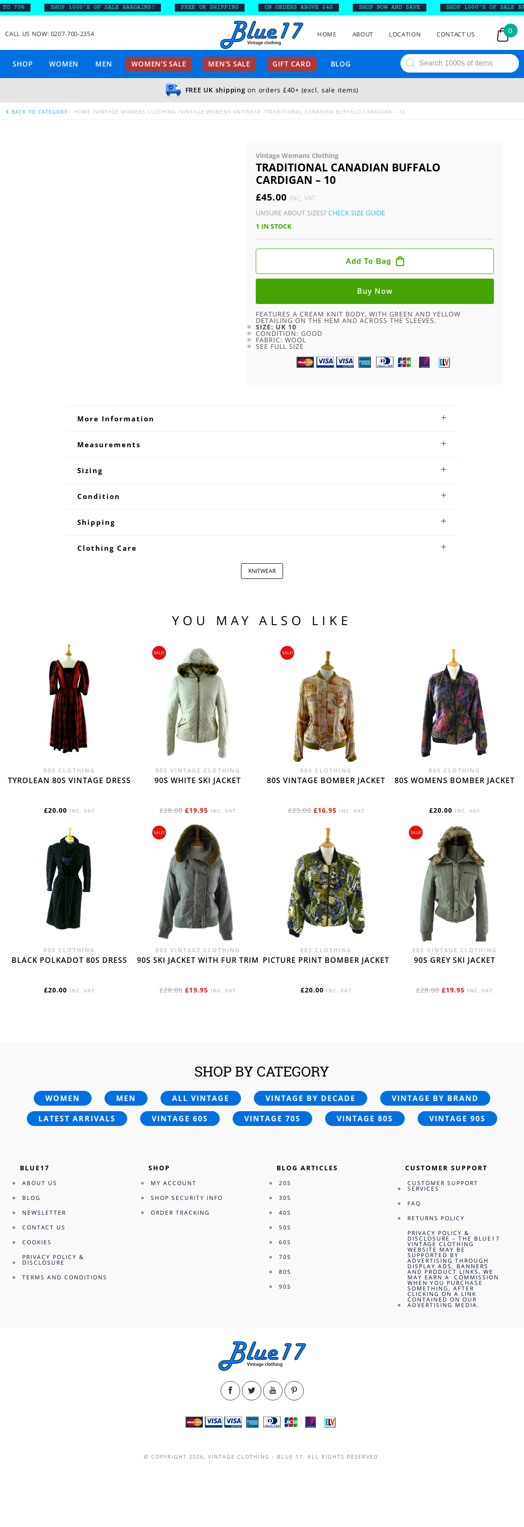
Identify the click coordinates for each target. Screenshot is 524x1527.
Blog (341, 63)
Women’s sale (158, 63)
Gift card (291, 63)
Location (405, 34)
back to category (36, 111)
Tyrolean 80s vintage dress (69, 1239)
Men (103, 63)
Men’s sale (229, 63)
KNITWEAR (262, 1029)
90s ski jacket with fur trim (198, 1418)
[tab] (262, 877)
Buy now (375, 291)
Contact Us (456, 34)
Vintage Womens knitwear (221, 111)
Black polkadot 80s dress (69, 1418)
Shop (22, 63)
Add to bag (368, 261)
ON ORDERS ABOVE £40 (310, 7)
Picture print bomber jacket (326, 1418)
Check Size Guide (356, 212)
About (362, 34)
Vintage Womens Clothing (135, 111)
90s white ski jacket (197, 1239)
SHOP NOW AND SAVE (401, 7)
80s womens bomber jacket (455, 1239)
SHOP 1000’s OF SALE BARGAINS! (114, 7)
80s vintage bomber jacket (326, 1239)
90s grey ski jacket (454, 1418)
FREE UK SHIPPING (221, 7)
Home (327, 34)
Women (64, 63)
